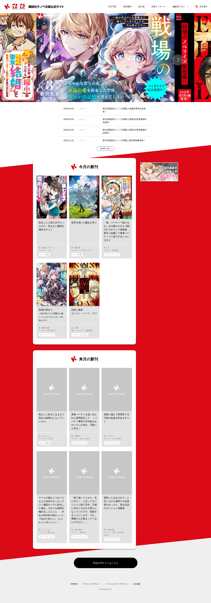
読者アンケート (159, 6)
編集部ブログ (181, 6)
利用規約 (74, 586)
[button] (33, 59)
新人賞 (141, 6)
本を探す (201, 6)
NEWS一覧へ (105, 149)
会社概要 (136, 586)
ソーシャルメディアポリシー (117, 586)
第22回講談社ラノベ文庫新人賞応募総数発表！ (124, 140)
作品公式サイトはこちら (105, 564)
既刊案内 (127, 6)
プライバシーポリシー (91, 586)
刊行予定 (112, 6)
